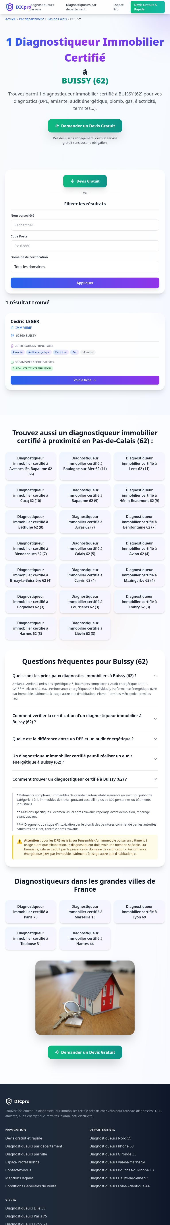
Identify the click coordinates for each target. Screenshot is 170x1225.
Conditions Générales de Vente (30, 1186)
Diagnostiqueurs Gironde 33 (112, 1154)
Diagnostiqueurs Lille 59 (25, 1208)
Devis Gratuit (85, 181)
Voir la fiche (85, 380)
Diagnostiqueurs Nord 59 (110, 1138)
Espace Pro (118, 7)
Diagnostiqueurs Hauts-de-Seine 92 (118, 1178)
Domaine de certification (29, 257)
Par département (31, 19)
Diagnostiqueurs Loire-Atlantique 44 (119, 1186)
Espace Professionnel (22, 1162)
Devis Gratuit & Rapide (145, 7)
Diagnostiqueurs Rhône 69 (111, 1146)
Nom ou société (22, 215)
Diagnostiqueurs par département (81, 7)
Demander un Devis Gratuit (85, 125)
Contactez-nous (18, 1170)
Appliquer (85, 282)
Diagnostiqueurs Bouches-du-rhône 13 (121, 1170)
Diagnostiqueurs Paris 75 (26, 1216)
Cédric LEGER (25, 321)
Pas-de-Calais (57, 19)
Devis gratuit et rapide (23, 1138)
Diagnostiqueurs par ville (41, 7)
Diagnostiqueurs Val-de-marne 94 (117, 1162)
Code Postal (19, 236)
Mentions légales (19, 1178)
